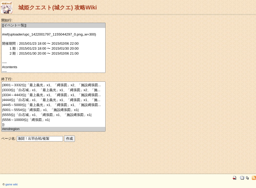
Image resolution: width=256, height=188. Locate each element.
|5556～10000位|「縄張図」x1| (53, 120)
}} (53, 124)
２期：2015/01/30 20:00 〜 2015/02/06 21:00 (53, 53)
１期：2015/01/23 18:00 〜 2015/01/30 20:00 (53, 48)
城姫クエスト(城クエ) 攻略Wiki (57, 7)
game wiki (11, 184)
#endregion (53, 129)
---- (53, 63)
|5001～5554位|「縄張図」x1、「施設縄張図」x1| (53, 110)
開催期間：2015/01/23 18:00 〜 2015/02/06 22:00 (53, 43)
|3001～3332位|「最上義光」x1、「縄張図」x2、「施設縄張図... (53, 85)
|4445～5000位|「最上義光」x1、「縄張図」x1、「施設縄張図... (53, 105)
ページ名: (8, 138)
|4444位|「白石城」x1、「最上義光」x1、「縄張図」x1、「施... (53, 100)
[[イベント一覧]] (53, 25)
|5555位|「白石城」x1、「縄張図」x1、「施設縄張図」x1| (53, 115)
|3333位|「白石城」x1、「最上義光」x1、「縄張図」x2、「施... (53, 90)
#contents (53, 67)
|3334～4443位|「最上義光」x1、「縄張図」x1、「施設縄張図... (53, 95)
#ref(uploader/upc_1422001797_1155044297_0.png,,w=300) (53, 34)
